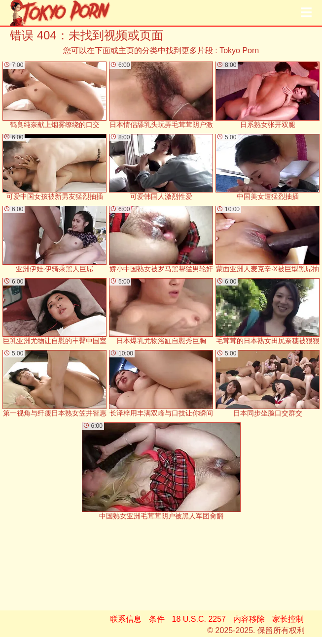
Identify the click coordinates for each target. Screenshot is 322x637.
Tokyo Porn (239, 50)
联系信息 (126, 619)
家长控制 (288, 619)
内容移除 (249, 619)
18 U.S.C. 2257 (199, 619)
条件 (157, 619)
